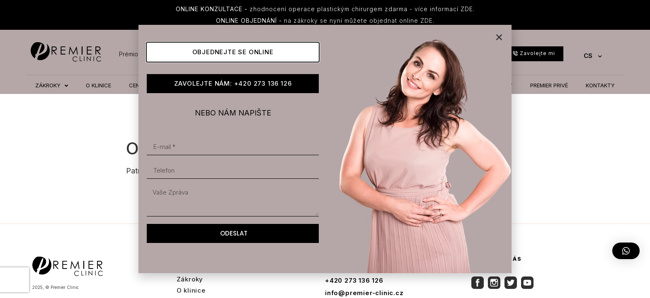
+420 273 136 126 (354, 280)
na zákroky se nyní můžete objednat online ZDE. (325, 20)
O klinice (191, 290)
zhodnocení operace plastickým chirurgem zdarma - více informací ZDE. (325, 8)
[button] (626, 251)
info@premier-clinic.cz (364, 293)
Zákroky (190, 279)
